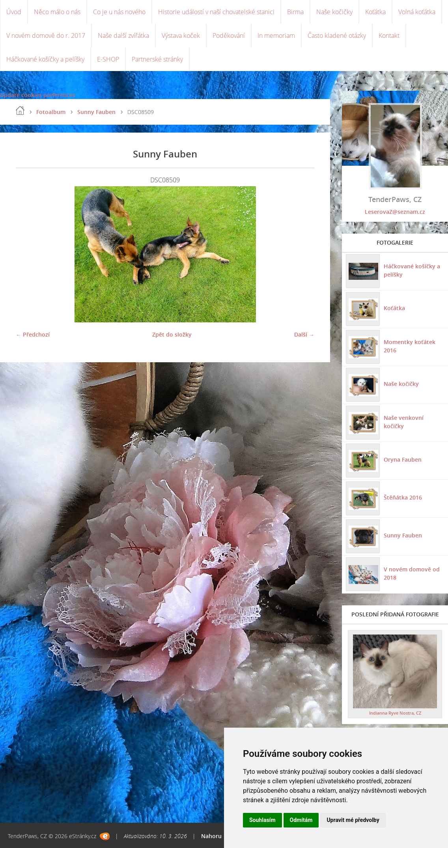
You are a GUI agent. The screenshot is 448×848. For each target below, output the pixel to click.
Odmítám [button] (301, 820)
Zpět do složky (172, 334)
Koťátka (375, 11)
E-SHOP (108, 59)
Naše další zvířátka (123, 35)
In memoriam (276, 35)
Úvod (13, 11)
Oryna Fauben (403, 459)
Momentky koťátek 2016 (409, 346)
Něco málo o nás (57, 11)
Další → (304, 334)
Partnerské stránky (157, 59)
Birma (295, 11)
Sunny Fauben (96, 112)
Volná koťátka (416, 11)
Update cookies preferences (37, 95)
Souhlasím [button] (262, 820)
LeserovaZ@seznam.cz (395, 211)
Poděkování (229, 35)
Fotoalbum (50, 112)
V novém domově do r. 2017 (45, 35)
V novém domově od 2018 (412, 573)
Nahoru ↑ (213, 836)
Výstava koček (181, 35)
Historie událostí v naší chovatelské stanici (216, 11)
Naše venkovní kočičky (404, 422)
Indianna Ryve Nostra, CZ (395, 713)
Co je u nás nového (119, 11)
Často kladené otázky (337, 35)
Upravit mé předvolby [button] (353, 820)
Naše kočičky (334, 11)
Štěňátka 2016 (403, 497)
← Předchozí (33, 334)
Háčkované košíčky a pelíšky (45, 59)
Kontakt (389, 35)
